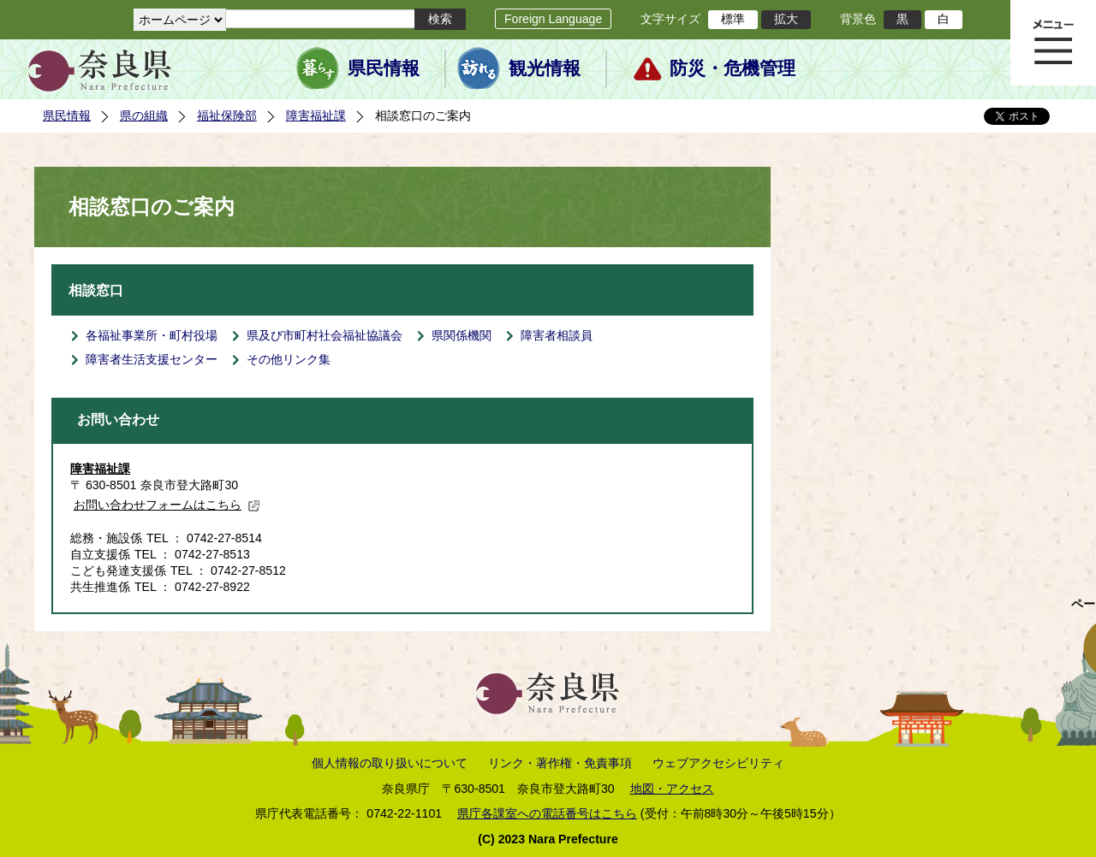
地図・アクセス (672, 788)
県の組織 (144, 115)
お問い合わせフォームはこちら (167, 504)
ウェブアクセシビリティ (718, 763)
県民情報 (384, 68)
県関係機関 (461, 335)
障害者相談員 (557, 335)
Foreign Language (553, 19)
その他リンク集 (289, 359)
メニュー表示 (1053, 43)
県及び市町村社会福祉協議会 (324, 335)
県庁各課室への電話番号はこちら (547, 813)
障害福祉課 (316, 115)
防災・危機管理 (732, 68)
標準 (733, 19)
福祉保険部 (227, 115)
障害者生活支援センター (151, 359)
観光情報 (545, 68)
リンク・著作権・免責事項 (560, 763)
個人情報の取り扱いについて (390, 763)
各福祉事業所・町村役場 (151, 335)
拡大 (786, 19)
